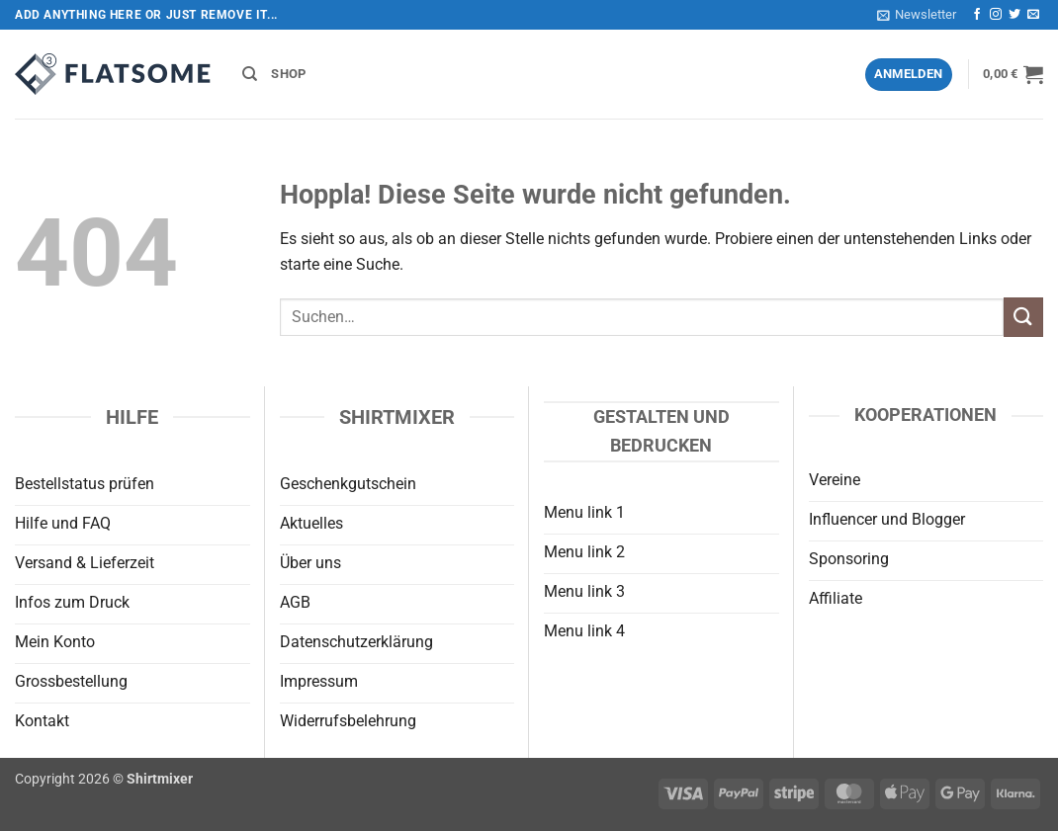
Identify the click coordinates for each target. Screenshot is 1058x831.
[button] (916, 15)
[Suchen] (249, 74)
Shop (288, 73)
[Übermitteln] (1023, 316)
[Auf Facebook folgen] (977, 15)
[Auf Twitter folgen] (1014, 15)
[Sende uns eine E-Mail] (1033, 15)
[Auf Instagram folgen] (996, 15)
